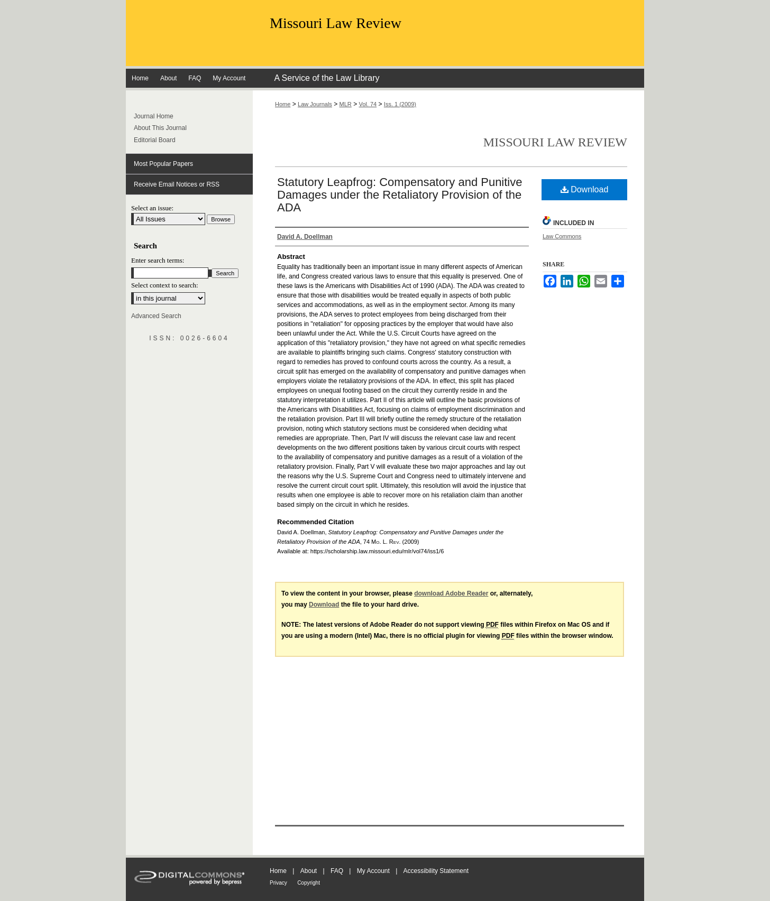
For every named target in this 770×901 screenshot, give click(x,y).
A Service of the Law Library (326, 77)
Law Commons (562, 236)
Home (282, 104)
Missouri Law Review (335, 23)
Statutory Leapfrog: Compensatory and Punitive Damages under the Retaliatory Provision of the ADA (399, 194)
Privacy (278, 883)
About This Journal (160, 128)
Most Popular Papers (163, 164)
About (308, 871)
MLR (346, 104)
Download (585, 189)
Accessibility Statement (436, 871)
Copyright (308, 883)
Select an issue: (152, 208)
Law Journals (315, 104)
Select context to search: (164, 285)
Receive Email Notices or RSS (176, 184)
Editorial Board (155, 140)
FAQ (337, 871)
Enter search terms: (157, 260)
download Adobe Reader (451, 593)
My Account (373, 871)
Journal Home (153, 116)
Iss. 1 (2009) (400, 104)
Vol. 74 (368, 104)
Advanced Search (156, 316)
